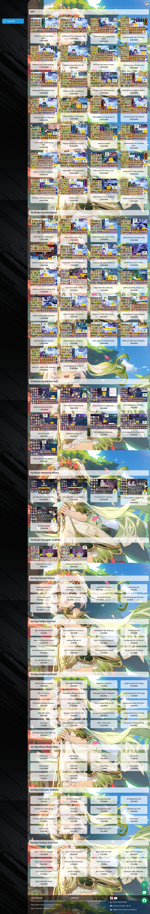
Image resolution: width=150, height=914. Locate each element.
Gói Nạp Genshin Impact (42, 578)
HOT (32, 11)
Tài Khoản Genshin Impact (43, 212)
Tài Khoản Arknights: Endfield (45, 540)
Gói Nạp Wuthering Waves (43, 674)
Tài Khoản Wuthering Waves (44, 472)
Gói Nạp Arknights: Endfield (44, 790)
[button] (146, 3)
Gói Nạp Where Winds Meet (44, 747)
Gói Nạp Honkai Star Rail (43, 621)
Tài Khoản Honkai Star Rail (44, 381)
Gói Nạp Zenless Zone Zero (44, 842)
